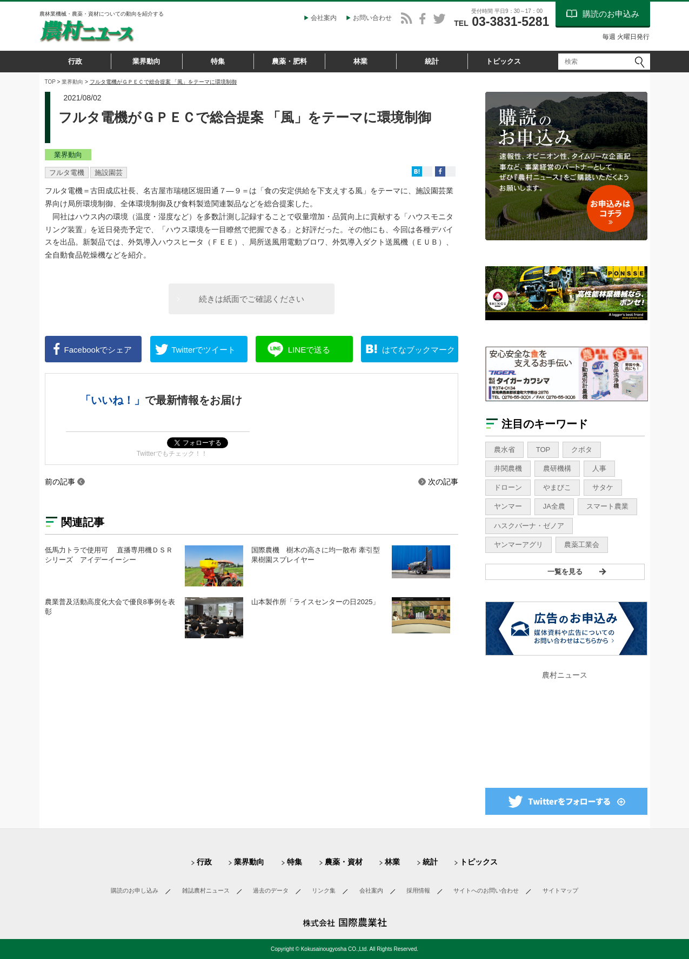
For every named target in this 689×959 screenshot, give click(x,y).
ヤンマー (508, 506)
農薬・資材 (344, 861)
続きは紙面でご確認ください (251, 298)
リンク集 (324, 890)
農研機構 (557, 468)
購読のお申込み (611, 13)
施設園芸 (109, 172)
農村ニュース (564, 675)
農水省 (504, 449)
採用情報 (418, 890)
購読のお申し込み (134, 890)
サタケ (602, 487)
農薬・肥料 (289, 61)
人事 (599, 468)
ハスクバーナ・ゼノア (529, 526)
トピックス (503, 61)
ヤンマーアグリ (518, 545)
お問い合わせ (372, 18)
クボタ (581, 449)
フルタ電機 (66, 172)
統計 (432, 61)
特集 (218, 61)
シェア (98, 349)
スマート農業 (607, 506)
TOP (50, 82)
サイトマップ (560, 890)
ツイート (203, 349)
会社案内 (324, 18)
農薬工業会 (581, 545)
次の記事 (443, 481)
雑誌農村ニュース (206, 890)
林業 (360, 61)
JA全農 (554, 506)
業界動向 (146, 61)
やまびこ (557, 487)
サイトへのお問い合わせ (486, 890)
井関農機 (508, 468)
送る (309, 349)
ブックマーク (418, 349)
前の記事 (60, 481)
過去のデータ (271, 890)
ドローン (508, 487)
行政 (75, 61)
